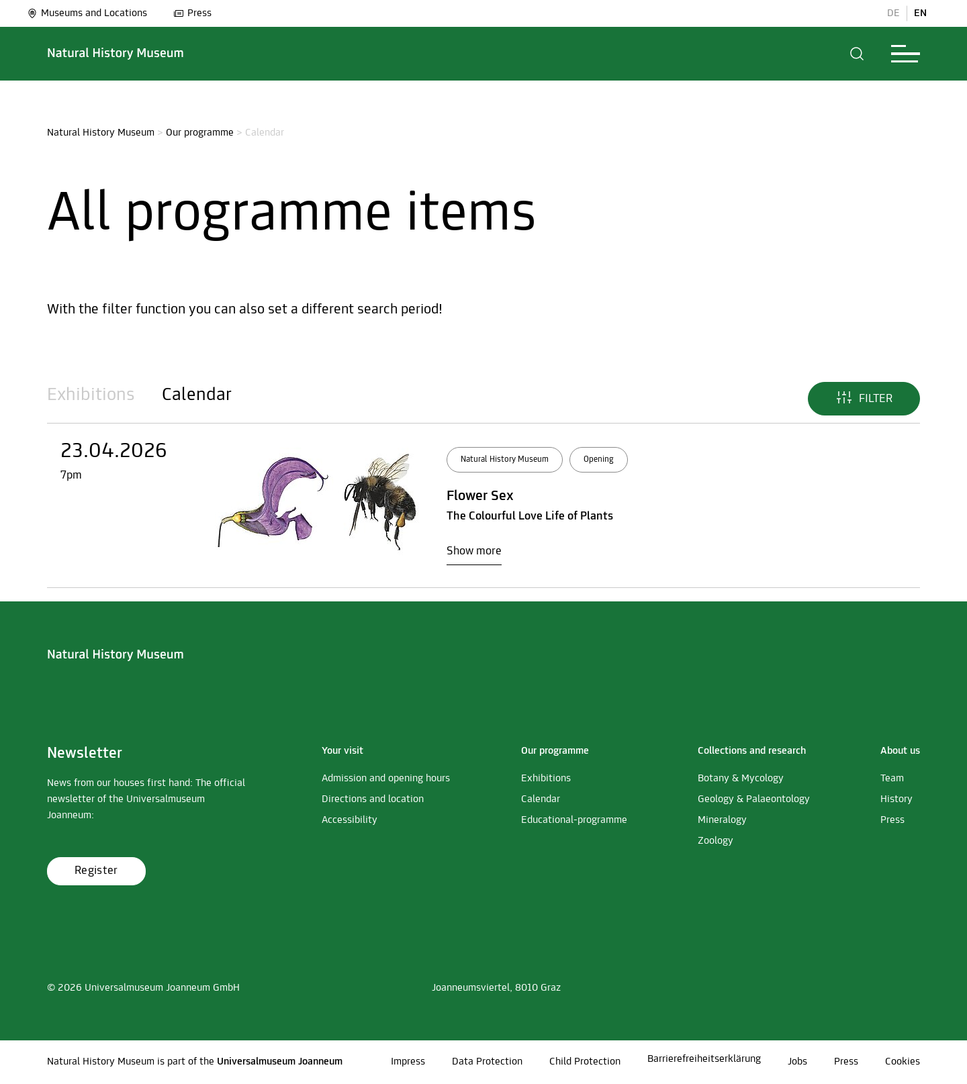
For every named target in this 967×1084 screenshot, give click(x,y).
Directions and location (373, 799)
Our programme (200, 133)
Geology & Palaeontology (754, 799)
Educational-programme (574, 820)
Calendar (197, 395)
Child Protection (584, 1061)
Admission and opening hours (386, 778)
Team (892, 778)
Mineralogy (722, 820)
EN (920, 13)
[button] (857, 54)
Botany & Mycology (741, 778)
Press (192, 13)
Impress (408, 1061)
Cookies (902, 1061)
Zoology (715, 841)
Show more (474, 551)
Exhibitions (91, 395)
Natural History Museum (100, 133)
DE (893, 13)
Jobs (797, 1061)
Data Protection (487, 1061)
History (896, 799)
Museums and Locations (87, 13)
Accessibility (349, 820)
